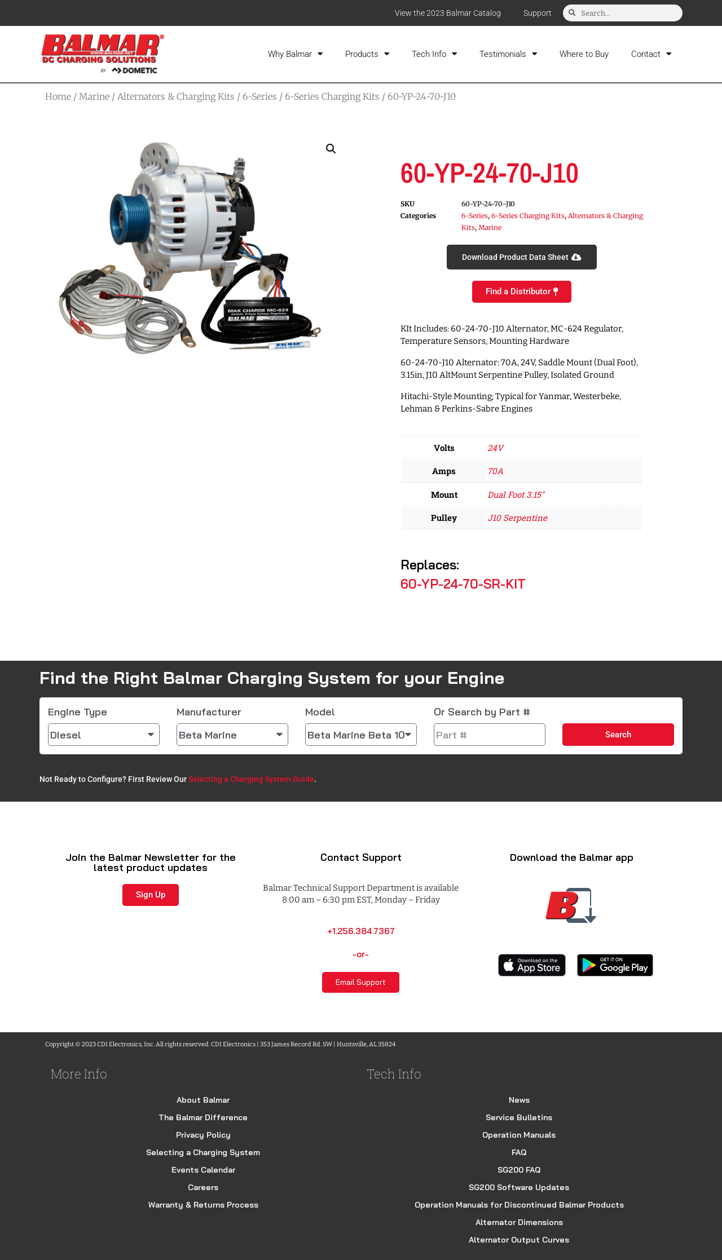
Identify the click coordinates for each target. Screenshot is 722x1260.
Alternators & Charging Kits (176, 96)
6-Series (260, 96)
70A (495, 470)
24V (495, 447)
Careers (203, 1187)
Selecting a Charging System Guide (251, 779)
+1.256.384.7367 (361, 931)
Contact (651, 54)
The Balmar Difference (203, 1117)
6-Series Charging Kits (332, 96)
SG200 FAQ (519, 1170)
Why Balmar (295, 54)
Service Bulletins (519, 1117)
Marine (94, 96)
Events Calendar (203, 1170)
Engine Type (77, 712)
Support (537, 12)
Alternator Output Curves (519, 1240)
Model (320, 712)
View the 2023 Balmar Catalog (448, 12)
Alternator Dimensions (519, 1222)
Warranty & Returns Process (203, 1205)
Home (58, 96)
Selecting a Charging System (203, 1152)
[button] (331, 149)
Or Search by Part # (482, 712)
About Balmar (203, 1100)
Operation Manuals (519, 1135)
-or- (361, 954)
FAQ (519, 1152)
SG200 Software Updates (519, 1187)
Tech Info (434, 54)
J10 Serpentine (517, 517)
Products (367, 54)
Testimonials (508, 54)
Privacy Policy (203, 1135)
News (519, 1100)
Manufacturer (209, 712)
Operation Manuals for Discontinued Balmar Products (519, 1205)
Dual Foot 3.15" (515, 494)
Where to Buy (584, 54)
